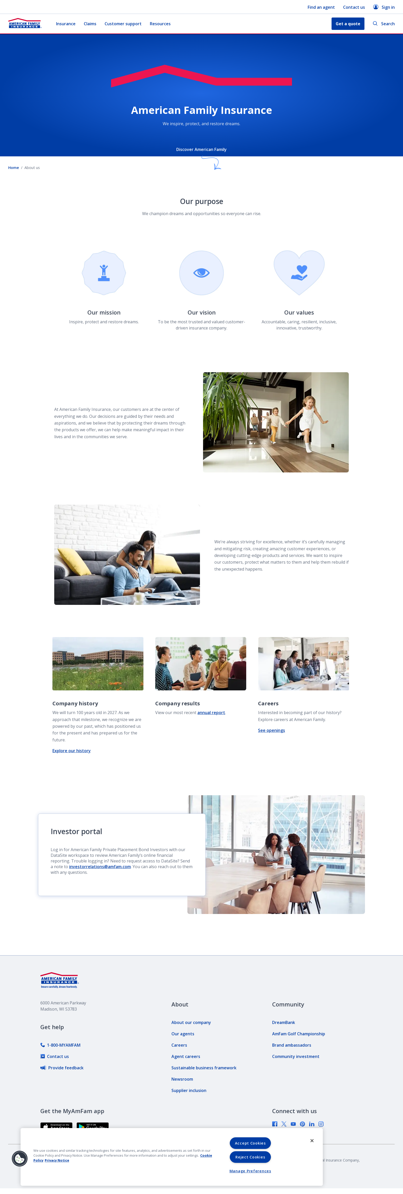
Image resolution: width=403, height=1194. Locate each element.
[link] (60, 1045)
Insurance (66, 24)
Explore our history (71, 750)
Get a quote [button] (348, 24)
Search (384, 24)
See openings (271, 730)
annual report (211, 712)
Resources (160, 24)
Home (13, 167)
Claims (90, 24)
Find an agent (321, 7)
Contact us (354, 7)
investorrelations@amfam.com (100, 866)
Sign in (384, 7)
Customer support (123, 24)
